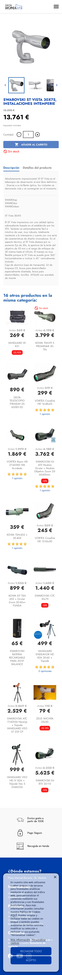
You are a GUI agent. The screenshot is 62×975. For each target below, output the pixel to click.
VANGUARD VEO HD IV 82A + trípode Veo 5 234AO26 (17, 782)
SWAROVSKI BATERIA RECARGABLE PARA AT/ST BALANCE (17, 657)
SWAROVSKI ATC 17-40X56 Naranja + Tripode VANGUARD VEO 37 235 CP (17, 725)
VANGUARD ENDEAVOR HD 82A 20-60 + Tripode (45, 656)
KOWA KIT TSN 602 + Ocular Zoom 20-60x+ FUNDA (17, 600)
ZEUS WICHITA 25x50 (44, 720)
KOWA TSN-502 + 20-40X (17, 536)
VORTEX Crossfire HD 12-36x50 (45, 539)
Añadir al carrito (31, 145)
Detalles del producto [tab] (37, 168)
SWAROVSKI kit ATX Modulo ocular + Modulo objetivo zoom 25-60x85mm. (44, 468)
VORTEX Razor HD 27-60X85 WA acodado (17, 465)
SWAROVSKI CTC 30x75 (45, 597)
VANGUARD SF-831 (17, 344)
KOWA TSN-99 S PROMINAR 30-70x (44, 346)
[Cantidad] (28, 134)
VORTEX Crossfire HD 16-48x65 (45, 402)
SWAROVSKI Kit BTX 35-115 (45, 782)
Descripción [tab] (11, 168)
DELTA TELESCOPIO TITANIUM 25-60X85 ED (17, 402)
